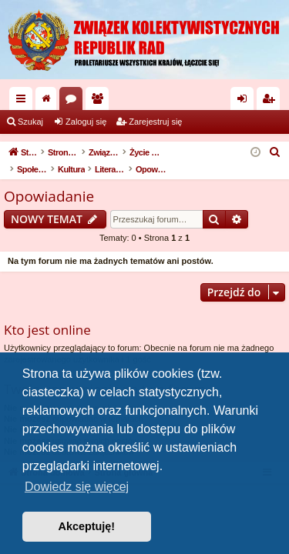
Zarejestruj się (155, 121)
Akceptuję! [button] (87, 526)
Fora (74, 101)
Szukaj (30, 121)
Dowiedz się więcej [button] (77, 486)
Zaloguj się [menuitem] (245, 101)
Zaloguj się (86, 121)
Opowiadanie (49, 196)
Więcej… (23, 101)
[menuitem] (275, 152)
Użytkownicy (100, 101)
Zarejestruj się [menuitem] (271, 101)
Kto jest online (47, 330)
